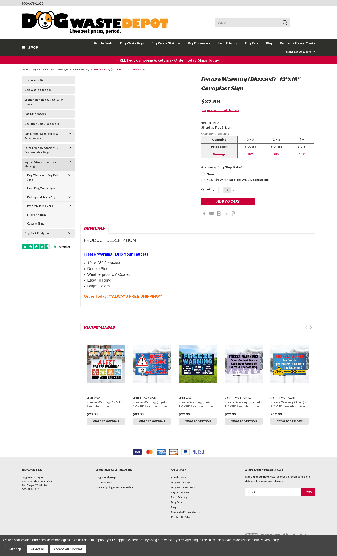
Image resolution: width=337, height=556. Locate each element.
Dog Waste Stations (166, 43)
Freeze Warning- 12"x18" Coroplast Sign (105, 404)
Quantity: (208, 189)
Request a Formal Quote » (220, 110)
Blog (269, 43)
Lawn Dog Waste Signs (41, 188)
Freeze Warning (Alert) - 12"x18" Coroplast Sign (288, 404)
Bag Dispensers (199, 43)
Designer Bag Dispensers (41, 124)
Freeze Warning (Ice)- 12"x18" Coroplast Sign (196, 404)
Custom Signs (35, 223)
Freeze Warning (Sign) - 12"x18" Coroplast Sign (150, 404)
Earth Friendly (228, 43)
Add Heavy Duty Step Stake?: (222, 167)
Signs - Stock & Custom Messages (51, 69)
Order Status (104, 482)
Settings (14, 549)
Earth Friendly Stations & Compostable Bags (41, 150)
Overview (94, 228)
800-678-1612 (33, 3)
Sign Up (111, 477)
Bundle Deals (103, 43)
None (210, 174)
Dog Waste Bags (132, 43)
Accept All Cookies (68, 549)
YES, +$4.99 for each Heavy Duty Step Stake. (238, 179)
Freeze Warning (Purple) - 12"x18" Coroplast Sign (243, 404)
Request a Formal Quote (297, 43)
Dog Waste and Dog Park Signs (43, 177)
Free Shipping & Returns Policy (114, 487)
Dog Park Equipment (38, 233)
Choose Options (106, 421)
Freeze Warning (81, 69)
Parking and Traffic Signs (42, 197)
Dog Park (252, 43)
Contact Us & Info (300, 52)
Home (25, 69)
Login (99, 477)
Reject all (37, 549)
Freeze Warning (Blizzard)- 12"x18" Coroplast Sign (120, 69)
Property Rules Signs (40, 206)
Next (310, 327)
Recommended (99, 327)
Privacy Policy (269, 540)
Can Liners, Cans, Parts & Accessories (41, 136)
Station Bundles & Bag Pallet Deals (43, 102)
